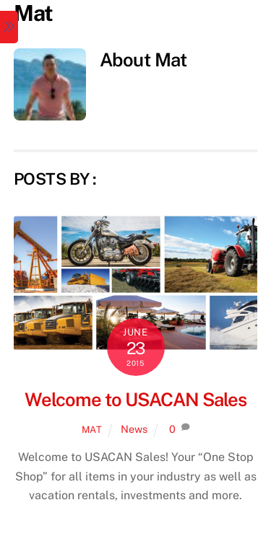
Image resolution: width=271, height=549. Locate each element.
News (134, 429)
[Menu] (9, 27)
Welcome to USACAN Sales (135, 399)
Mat (92, 429)
